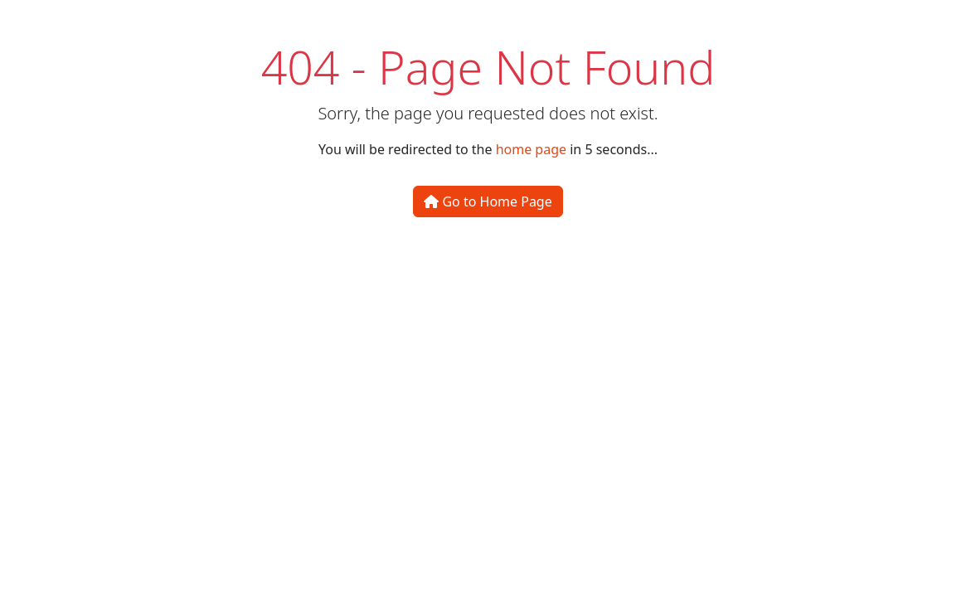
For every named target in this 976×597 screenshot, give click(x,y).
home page (531, 149)
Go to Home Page (487, 201)
